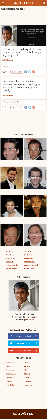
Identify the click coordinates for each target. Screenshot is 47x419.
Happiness (28, 385)
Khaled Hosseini (12, 265)
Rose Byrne (10, 258)
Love (25, 362)
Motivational (11, 373)
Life (25, 370)
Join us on (23, 336)
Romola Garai (29, 261)
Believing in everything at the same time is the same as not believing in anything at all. (22, 52)
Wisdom (27, 373)
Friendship (10, 370)
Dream (26, 377)
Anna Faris (10, 261)
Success (27, 366)
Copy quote (17, 72)
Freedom (27, 381)
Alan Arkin (10, 255)
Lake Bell (27, 251)
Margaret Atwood (31, 265)
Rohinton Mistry (30, 268)
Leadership (10, 377)
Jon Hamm (10, 251)
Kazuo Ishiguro (11, 268)
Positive (9, 381)
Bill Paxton (28, 255)
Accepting (12, 102)
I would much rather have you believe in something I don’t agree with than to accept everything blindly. (21, 86)
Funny (8, 366)
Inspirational (11, 362)
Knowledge (10, 385)
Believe (5, 66)
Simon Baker (29, 258)
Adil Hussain (8, 60)
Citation (30, 319)
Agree (19, 102)
